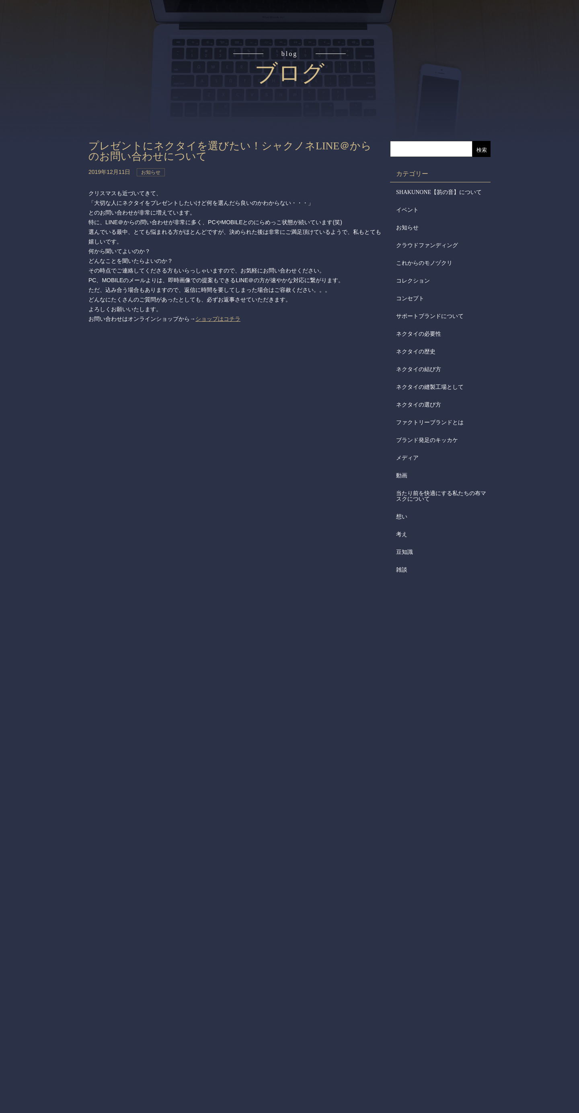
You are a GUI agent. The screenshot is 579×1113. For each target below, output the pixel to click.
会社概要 (43, 191)
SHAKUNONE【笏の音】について (439, 192)
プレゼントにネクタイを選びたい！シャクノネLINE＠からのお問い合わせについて (230, 151)
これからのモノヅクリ (424, 263)
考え (401, 534)
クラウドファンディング (427, 245)
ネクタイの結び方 (418, 369)
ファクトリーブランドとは (430, 422)
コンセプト (43, 69)
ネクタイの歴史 (415, 352)
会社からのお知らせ (43, 222)
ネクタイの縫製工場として (430, 387)
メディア (407, 458)
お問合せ (43, 283)
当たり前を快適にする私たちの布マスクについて (441, 496)
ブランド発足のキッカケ (427, 440)
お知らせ (407, 228)
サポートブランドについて (430, 316)
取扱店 (43, 161)
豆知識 (404, 552)
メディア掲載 (43, 252)
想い (401, 517)
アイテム (43, 130)
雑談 (401, 570)
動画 (401, 476)
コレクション (413, 281)
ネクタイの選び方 (418, 405)
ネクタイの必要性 (418, 334)
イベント (407, 210)
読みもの (43, 99)
